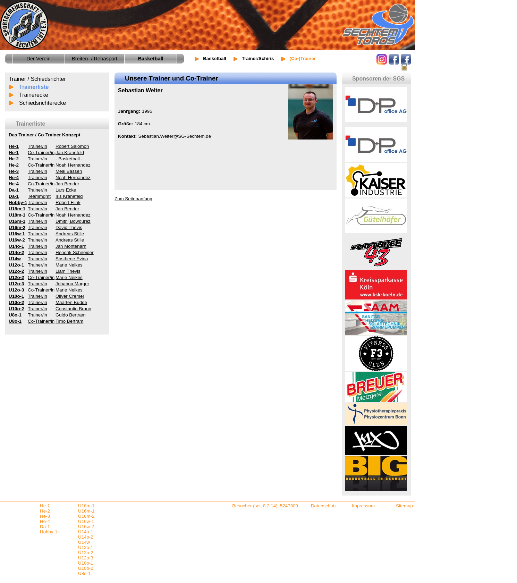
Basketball (214, 58)
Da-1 (45, 526)
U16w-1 (86, 521)
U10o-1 (85, 563)
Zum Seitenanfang (133, 198)
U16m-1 (86, 511)
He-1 (45, 505)
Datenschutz (324, 505)
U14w (84, 542)
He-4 (45, 521)
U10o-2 (85, 568)
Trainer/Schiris (258, 58)
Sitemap (404, 505)
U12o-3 (85, 557)
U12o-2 (85, 552)
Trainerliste (34, 87)
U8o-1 (84, 573)
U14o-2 (85, 537)
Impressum (363, 505)
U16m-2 (86, 516)
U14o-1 (85, 531)
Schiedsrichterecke (42, 103)
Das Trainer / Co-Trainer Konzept (44, 134)
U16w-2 (86, 526)
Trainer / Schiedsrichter (37, 79)
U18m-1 (86, 505)
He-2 (45, 511)
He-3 (45, 516)
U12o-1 (85, 547)
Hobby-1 (48, 531)
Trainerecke (33, 95)
